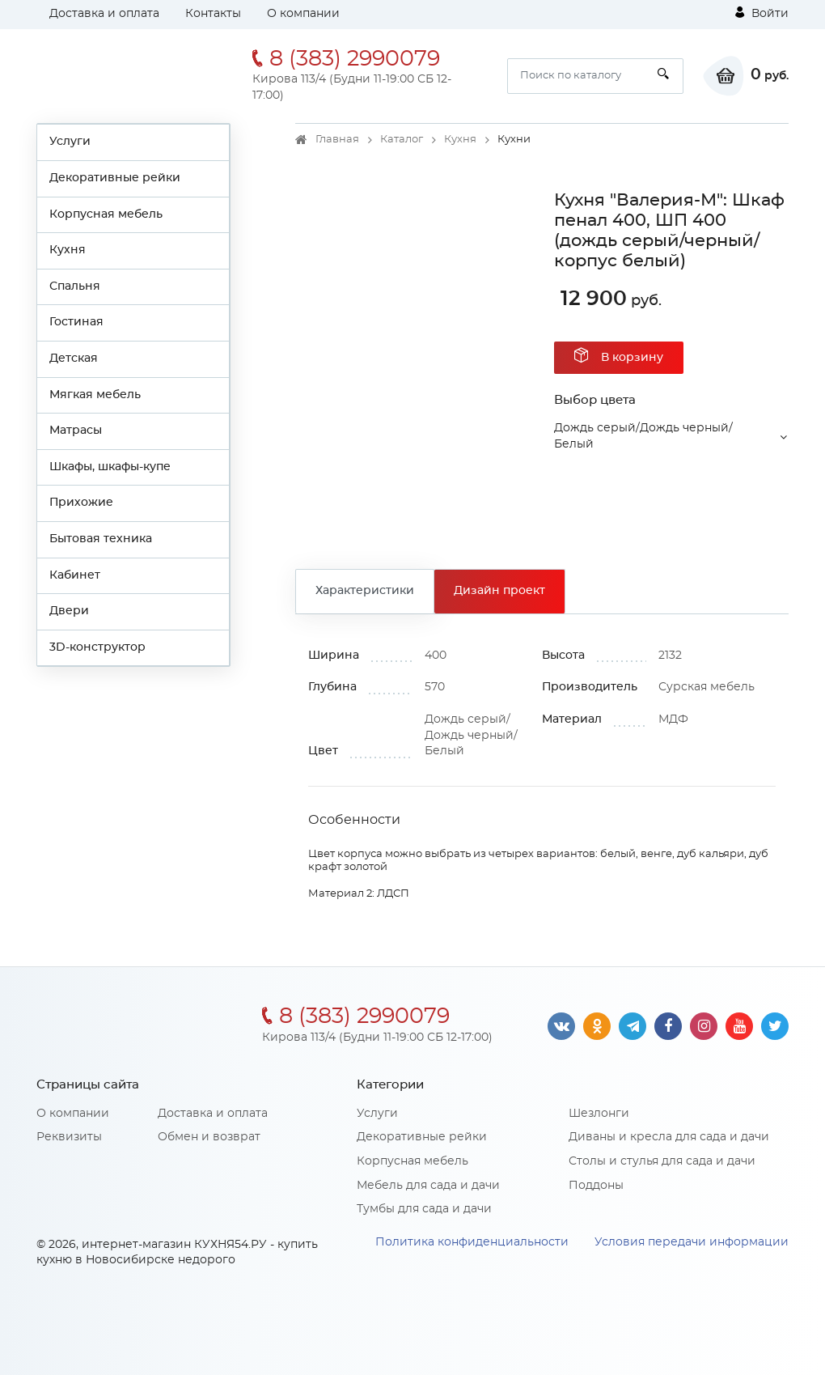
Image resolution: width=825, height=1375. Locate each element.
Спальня (74, 286)
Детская (73, 358)
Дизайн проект (499, 590)
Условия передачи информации (691, 1242)
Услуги (70, 141)
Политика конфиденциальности (472, 1242)
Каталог (401, 139)
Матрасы (75, 430)
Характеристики (364, 590)
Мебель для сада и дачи (428, 1185)
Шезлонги (599, 1113)
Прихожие (81, 502)
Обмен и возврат (209, 1137)
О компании (303, 13)
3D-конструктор (97, 647)
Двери (69, 611)
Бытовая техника (100, 539)
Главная (337, 139)
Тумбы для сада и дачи (424, 1209)
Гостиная (76, 322)
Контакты (213, 13)
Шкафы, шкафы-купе (110, 467)
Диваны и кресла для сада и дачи (669, 1137)
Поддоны (596, 1185)
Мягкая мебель (95, 395)
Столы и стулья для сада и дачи (662, 1161)
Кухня (67, 250)
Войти (762, 12)
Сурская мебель (706, 687)
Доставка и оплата (104, 13)
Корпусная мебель (106, 214)
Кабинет (74, 575)
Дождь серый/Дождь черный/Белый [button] (643, 436)
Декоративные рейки (114, 178)
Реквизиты (69, 1137)
